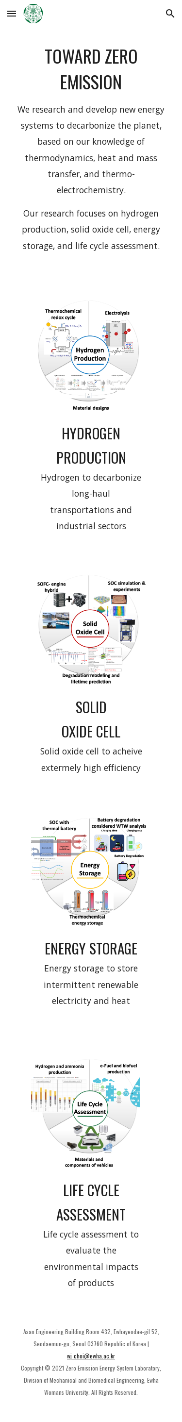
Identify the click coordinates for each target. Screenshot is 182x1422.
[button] (11, 13)
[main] (91, 153)
